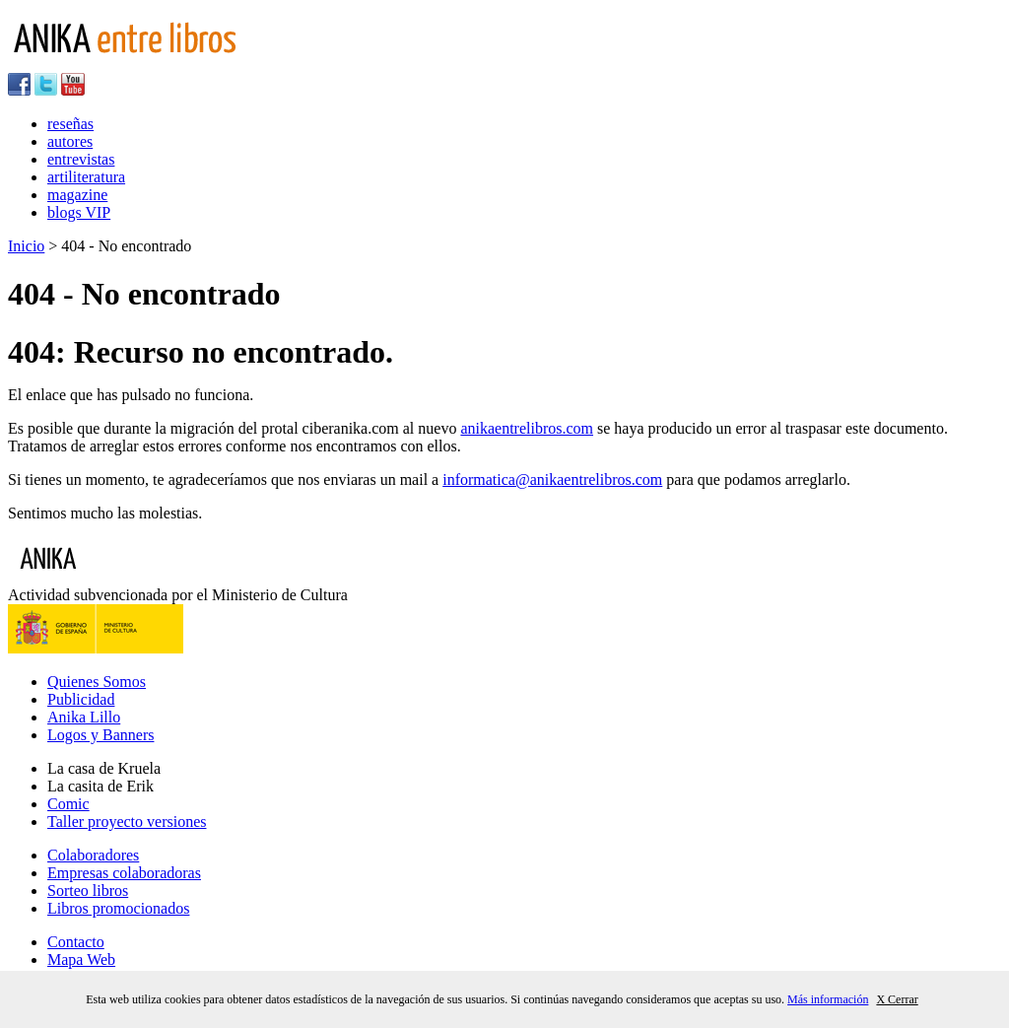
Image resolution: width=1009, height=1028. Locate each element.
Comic (68, 803)
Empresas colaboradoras (124, 872)
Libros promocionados (118, 908)
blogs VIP (78, 212)
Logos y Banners (100, 734)
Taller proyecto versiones (126, 821)
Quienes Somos (96, 681)
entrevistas (80, 159)
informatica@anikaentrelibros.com (552, 479)
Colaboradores (93, 855)
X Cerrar (896, 999)
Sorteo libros (87, 890)
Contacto (75, 941)
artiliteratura (86, 177)
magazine (77, 194)
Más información (827, 999)
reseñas (70, 123)
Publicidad (80, 699)
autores (70, 141)
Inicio (26, 246)
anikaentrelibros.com (526, 428)
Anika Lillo (83, 717)
